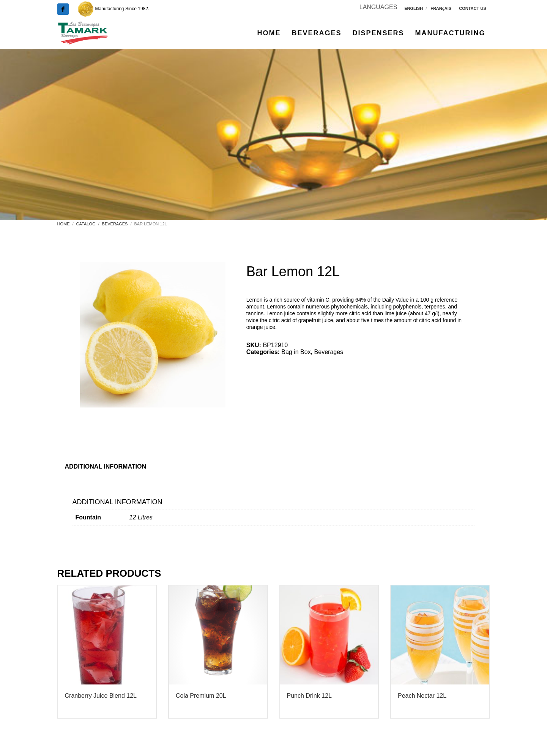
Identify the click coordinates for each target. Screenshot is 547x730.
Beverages (329, 352)
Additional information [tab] (106, 466)
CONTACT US (472, 8)
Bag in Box (296, 352)
